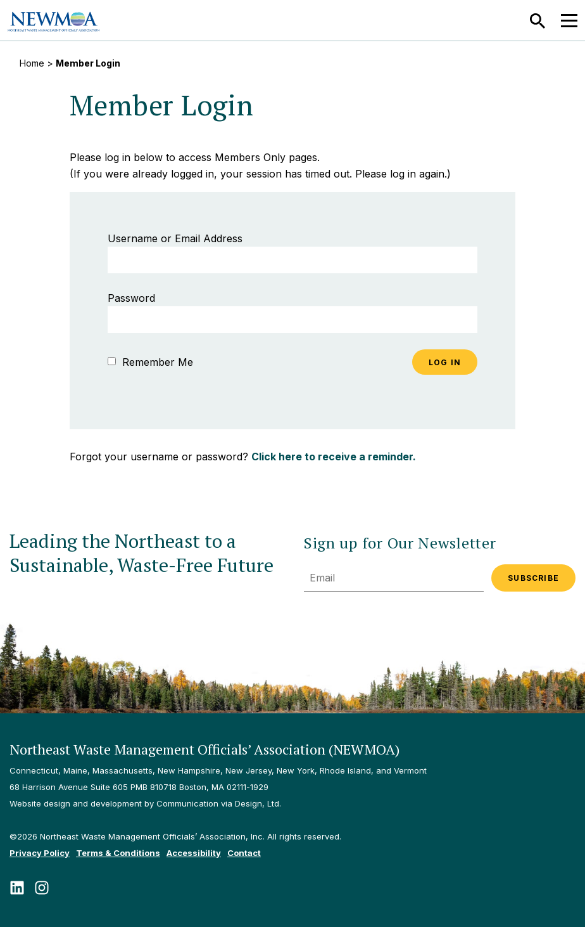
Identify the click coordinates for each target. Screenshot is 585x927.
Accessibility (194, 853)
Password (131, 298)
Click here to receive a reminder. (333, 456)
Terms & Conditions (118, 853)
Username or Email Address (175, 238)
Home (32, 63)
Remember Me (150, 362)
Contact (244, 853)
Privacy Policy (39, 853)
